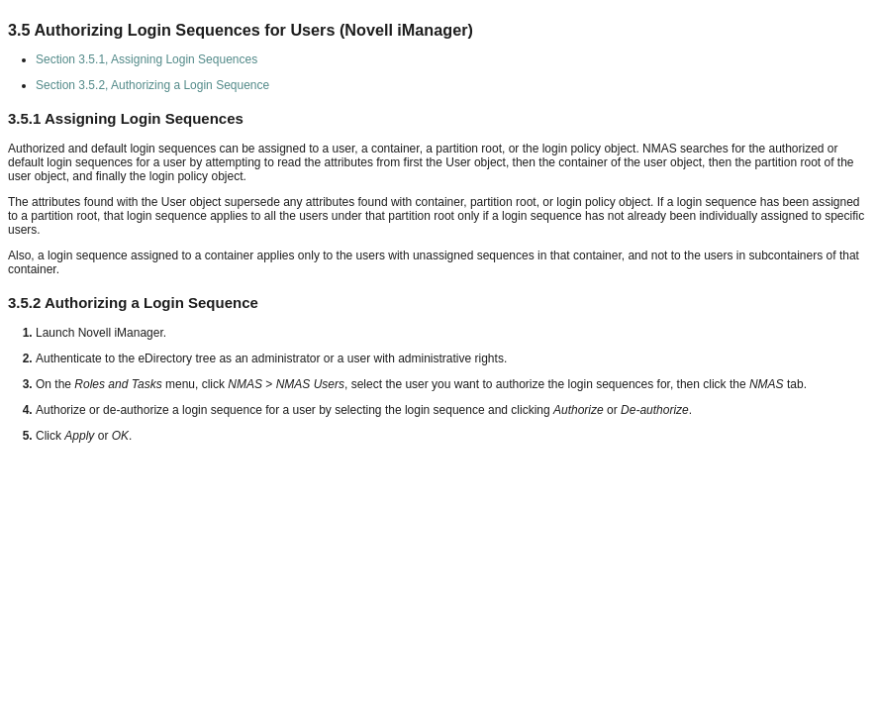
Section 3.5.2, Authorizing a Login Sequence (152, 85)
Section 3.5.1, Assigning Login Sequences (146, 59)
